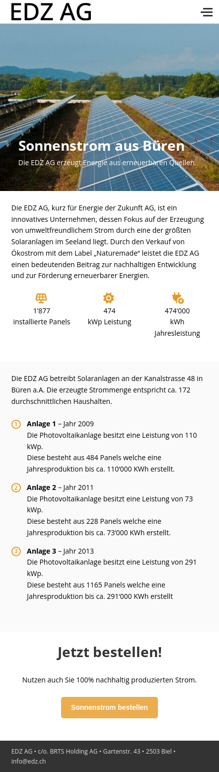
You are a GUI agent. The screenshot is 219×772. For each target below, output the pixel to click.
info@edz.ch (28, 761)
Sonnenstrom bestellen (109, 707)
